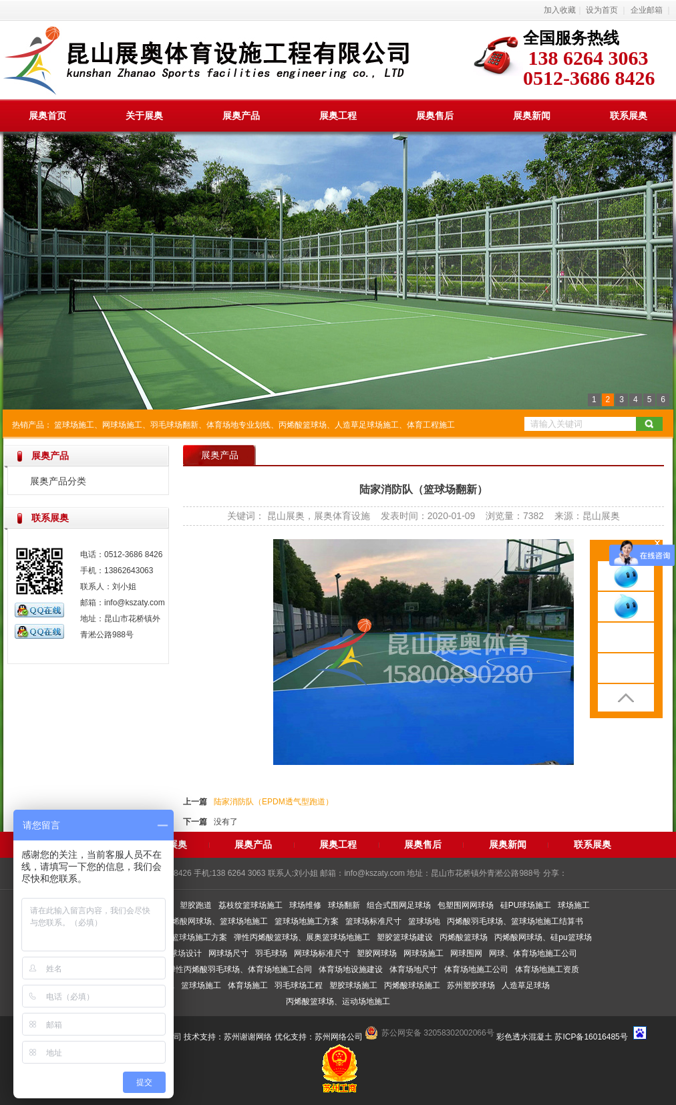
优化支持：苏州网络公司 (319, 1037)
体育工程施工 (431, 425)
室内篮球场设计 (174, 953)
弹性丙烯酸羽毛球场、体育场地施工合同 (240, 969)
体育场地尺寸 (413, 969)
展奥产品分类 (58, 481)
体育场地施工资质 (547, 969)
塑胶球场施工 (353, 985)
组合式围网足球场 (399, 905)
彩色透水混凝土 (524, 1037)
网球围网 (466, 953)
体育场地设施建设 (351, 969)
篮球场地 (424, 921)
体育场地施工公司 (476, 969)
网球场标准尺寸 (322, 953)
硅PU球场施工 (526, 905)
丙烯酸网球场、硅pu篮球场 (542, 937)
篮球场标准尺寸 (373, 921)
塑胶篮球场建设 (405, 937)
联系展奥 (628, 115)
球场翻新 (344, 905)
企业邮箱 (647, 10)
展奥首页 (47, 115)
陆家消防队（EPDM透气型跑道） (273, 801)
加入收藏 (560, 10)
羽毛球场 (271, 953)
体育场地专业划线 (238, 425)
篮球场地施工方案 (307, 921)
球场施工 (574, 905)
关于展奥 (144, 115)
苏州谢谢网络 (248, 1037)
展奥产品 (241, 115)
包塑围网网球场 (466, 905)
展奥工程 (338, 115)
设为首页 (602, 10)
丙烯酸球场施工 (412, 985)
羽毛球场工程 (299, 985)
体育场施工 (248, 985)
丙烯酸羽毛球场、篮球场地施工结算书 (515, 921)
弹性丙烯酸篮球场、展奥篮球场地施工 (302, 937)
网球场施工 (122, 425)
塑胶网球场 (377, 953)
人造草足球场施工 (367, 425)
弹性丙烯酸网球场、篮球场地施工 (208, 921)
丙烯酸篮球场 (303, 425)
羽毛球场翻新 (174, 425)
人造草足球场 (526, 985)
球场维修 (305, 905)
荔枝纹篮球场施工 (250, 905)
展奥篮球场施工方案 (191, 937)
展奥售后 (435, 115)
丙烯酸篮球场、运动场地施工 (338, 1001)
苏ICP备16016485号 (590, 1037)
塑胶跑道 (196, 905)
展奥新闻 (531, 115)
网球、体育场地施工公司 (533, 953)
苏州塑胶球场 (471, 985)
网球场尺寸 (228, 953)
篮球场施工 (74, 425)
